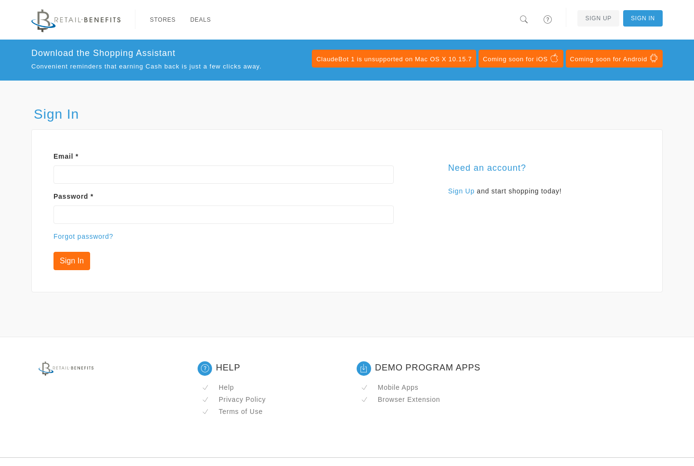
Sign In (643, 18)
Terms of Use (232, 411)
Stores (163, 19)
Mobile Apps (389, 387)
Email (66, 156)
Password (73, 196)
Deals (200, 19)
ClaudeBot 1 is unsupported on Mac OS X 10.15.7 (394, 59)
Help (218, 387)
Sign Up (598, 18)
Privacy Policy (234, 399)
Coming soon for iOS (521, 58)
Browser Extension (400, 399)
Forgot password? (83, 236)
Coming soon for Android (614, 58)
